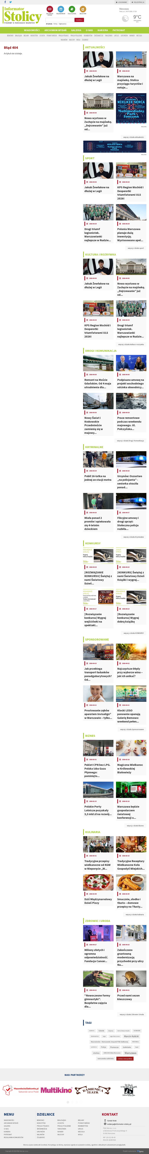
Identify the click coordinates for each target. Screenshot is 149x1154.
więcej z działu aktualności (133, 137)
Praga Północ (64, 35)
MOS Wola (135, 1042)
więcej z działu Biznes (135, 825)
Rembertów (88, 35)
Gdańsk (101, 1031)
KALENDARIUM (60, 10)
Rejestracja (138, 2)
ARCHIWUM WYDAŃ (49, 11)
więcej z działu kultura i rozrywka (131, 344)
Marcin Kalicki (131, 1036)
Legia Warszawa (115, 1036)
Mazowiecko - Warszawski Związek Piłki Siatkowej (109, 1042)
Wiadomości (32, 30)
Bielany (26, 35)
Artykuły (49, 24)
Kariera (103, 30)
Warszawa (130, 1053)
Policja (103, 1047)
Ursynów (124, 35)
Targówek (108, 35)
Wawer (132, 35)
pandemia (94, 1047)
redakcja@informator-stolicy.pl (119, 1124)
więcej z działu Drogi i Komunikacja (130, 440)
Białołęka (18, 35)
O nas (89, 30)
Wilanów (64, 39)
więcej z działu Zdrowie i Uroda (132, 1014)
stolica (96, 1053)
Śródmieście (98, 35)
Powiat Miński (52, 35)
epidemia (91, 1030)
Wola (78, 39)
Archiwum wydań (55, 30)
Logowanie (121, 2)
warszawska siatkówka (106, 1058)
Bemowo (10, 35)
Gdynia (110, 1031)
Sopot (136, 1047)
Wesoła (139, 35)
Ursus (116, 35)
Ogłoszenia (62, 24)
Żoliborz (85, 39)
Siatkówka (127, 1047)
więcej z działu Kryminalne (134, 537)
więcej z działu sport (136, 248)
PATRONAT (118, 30)
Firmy (55, 24)
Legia (104, 1036)
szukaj (79, 20)
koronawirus (95, 1036)
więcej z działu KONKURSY (134, 633)
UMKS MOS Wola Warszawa (112, 1053)
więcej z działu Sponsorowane (132, 729)
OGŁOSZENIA (72, 10)
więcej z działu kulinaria (135, 914)
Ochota (42, 35)
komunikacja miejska (123, 1031)
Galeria (76, 30)
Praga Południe (76, 35)
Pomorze (114, 1047)
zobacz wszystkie (125, 1058)
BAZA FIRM (83, 10)
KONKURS (137, 1031)
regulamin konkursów (13, 1137)
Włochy (72, 39)
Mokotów (34, 35)
